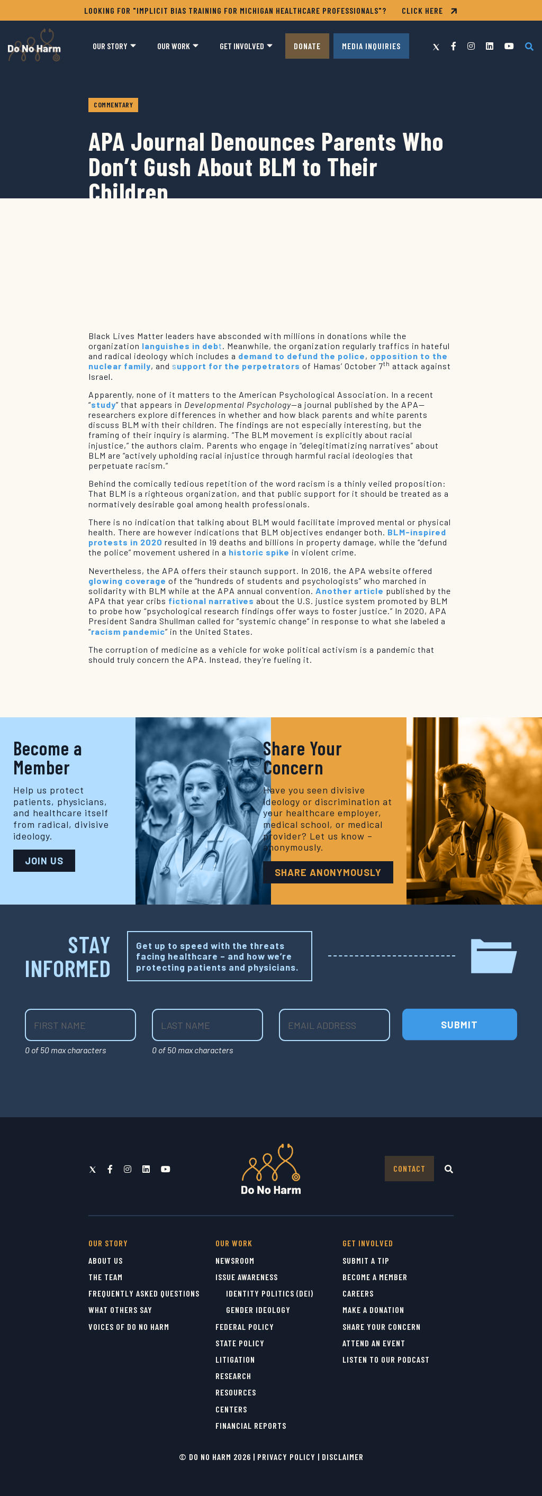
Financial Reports (250, 1425)
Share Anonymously (328, 872)
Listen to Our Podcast (386, 1359)
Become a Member (375, 1277)
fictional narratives (211, 601)
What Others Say (120, 1310)
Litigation (235, 1359)
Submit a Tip (366, 1260)
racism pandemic (128, 631)
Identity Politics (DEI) (269, 1293)
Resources (235, 1392)
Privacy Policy (286, 1457)
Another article (349, 591)
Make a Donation (373, 1310)
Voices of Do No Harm (128, 1326)
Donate (307, 46)
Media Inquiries (371, 46)
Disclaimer (343, 1457)
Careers (358, 1293)
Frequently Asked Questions (144, 1293)
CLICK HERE (430, 10)
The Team (105, 1277)
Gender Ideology (258, 1310)
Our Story (110, 46)
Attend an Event (373, 1343)
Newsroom (235, 1260)
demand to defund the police (301, 356)
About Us (105, 1260)
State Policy (240, 1343)
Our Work (173, 46)
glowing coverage (127, 581)
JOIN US (44, 860)
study (103, 404)
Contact (409, 1168)
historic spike (259, 552)
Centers (231, 1409)
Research (233, 1376)
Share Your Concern (381, 1326)
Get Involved (242, 46)
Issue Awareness (246, 1277)
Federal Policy (244, 1326)
